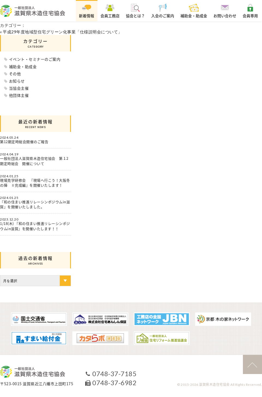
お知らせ (17, 81)
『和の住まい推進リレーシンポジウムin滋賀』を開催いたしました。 (35, 204)
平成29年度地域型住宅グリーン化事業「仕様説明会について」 (62, 31)
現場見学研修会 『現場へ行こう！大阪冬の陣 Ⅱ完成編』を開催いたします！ (35, 183)
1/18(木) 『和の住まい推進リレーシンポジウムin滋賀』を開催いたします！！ (35, 226)
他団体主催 (19, 95)
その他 (15, 73)
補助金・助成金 (23, 66)
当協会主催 (19, 88)
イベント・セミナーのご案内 (35, 59)
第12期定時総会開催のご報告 (24, 141)
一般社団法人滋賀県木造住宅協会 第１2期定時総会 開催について (34, 161)
